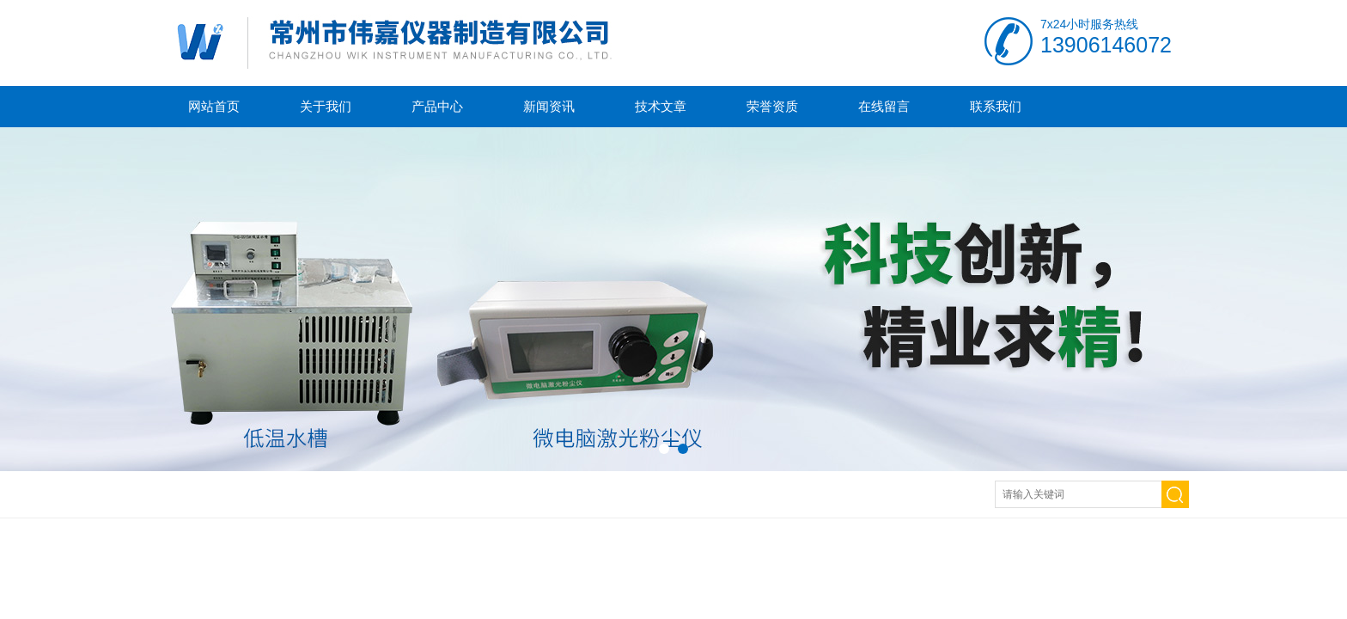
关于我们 (325, 106)
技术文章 (660, 106)
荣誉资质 (772, 106)
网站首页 (214, 106)
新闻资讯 (549, 106)
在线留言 (884, 106)
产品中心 (437, 106)
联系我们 (995, 106)
